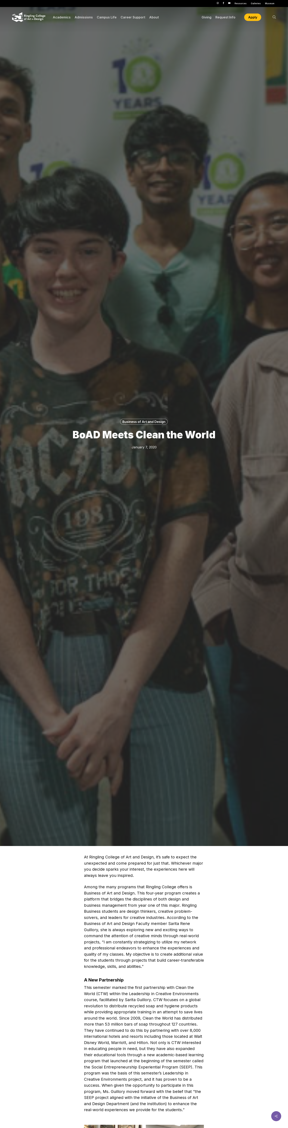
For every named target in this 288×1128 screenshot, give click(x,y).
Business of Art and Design (143, 422)
